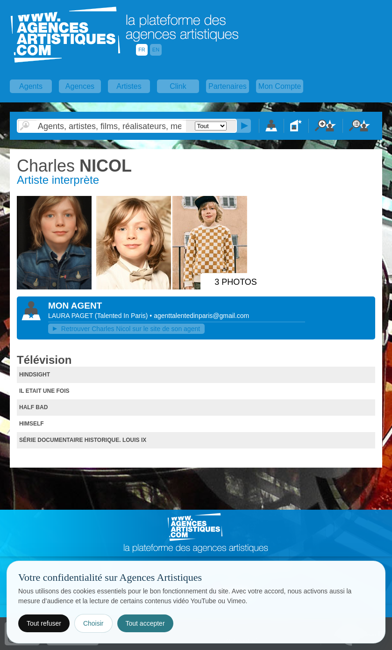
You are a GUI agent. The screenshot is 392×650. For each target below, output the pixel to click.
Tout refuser (44, 623)
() (122, 315)
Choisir (93, 623)
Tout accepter (145, 623)
